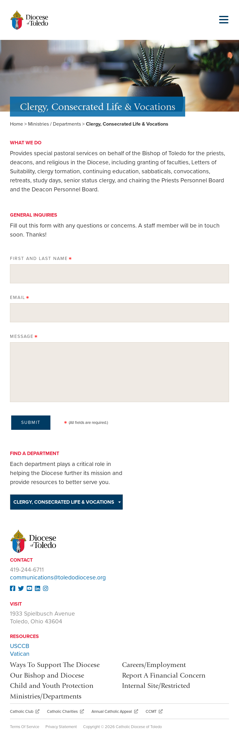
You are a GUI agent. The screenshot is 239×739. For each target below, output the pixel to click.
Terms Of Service (24, 726)
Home (16, 124)
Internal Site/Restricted (156, 685)
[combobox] (66, 501)
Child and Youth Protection (51, 685)
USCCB (19, 646)
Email (17, 297)
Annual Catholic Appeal (114, 711)
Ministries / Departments (54, 124)
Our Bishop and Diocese (47, 675)
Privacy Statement (61, 726)
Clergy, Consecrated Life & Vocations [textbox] (63, 502)
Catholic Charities (65, 711)
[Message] (119, 372)
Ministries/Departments (46, 696)
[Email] (119, 312)
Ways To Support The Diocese (55, 664)
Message (22, 336)
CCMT (154, 711)
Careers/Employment (154, 664)
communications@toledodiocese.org (58, 577)
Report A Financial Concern (163, 675)
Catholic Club (25, 711)
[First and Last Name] (119, 273)
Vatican (20, 653)
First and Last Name (39, 258)
